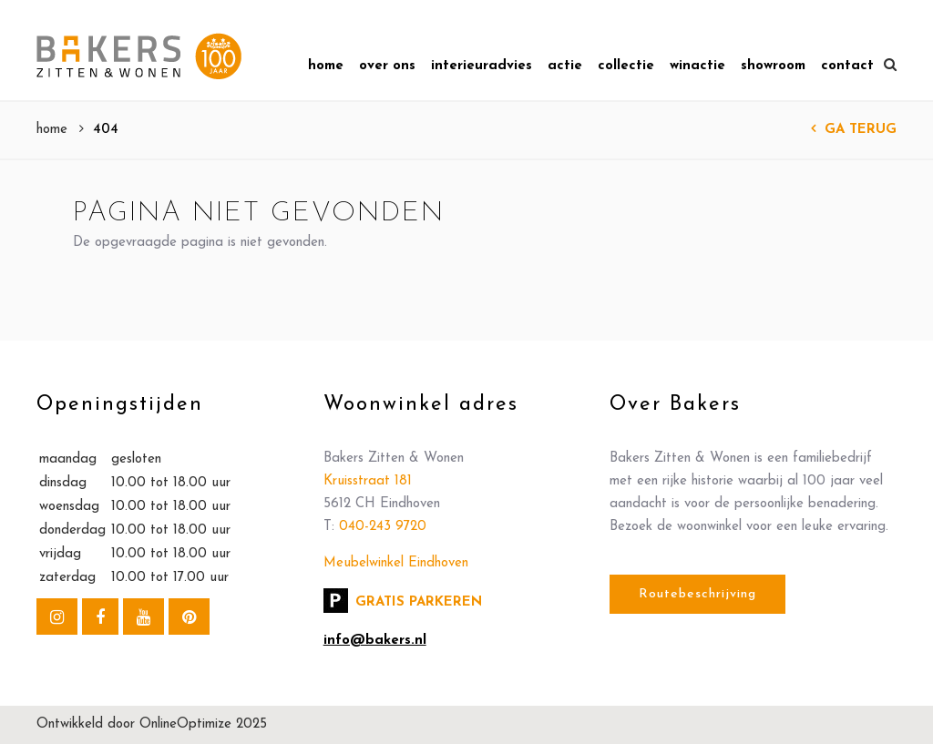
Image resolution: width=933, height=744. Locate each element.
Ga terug (854, 130)
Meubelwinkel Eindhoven (395, 563)
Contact (847, 66)
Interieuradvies (481, 66)
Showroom (773, 66)
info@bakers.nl (374, 640)
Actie (565, 66)
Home (325, 66)
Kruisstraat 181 (367, 481)
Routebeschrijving (697, 594)
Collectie (626, 66)
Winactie (697, 66)
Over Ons (387, 66)
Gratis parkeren (418, 602)
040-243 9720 (382, 527)
